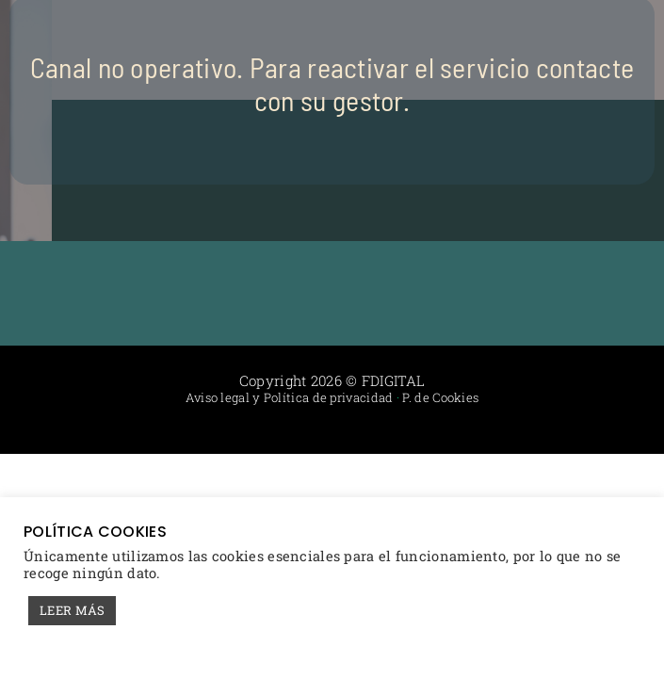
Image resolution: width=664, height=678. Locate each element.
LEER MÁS (72, 610)
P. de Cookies (440, 397)
